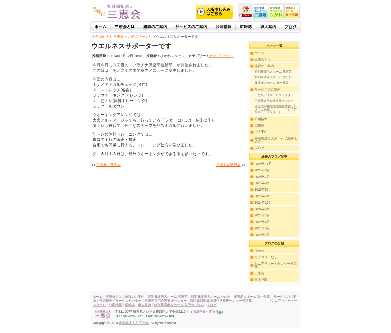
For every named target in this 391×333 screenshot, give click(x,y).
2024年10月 (263, 202)
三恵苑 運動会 (108, 165)
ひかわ (259, 250)
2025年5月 (262, 189)
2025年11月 (263, 164)
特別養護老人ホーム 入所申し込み (276, 139)
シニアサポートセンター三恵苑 (275, 265)
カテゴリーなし (221, 56)
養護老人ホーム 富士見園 (271, 82)
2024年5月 (262, 228)
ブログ (259, 148)
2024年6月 (262, 222)
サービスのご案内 (267, 89)
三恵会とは (262, 59)
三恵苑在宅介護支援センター (274, 100)
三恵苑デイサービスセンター (274, 95)
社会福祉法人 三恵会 (107, 37)
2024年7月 (262, 215)
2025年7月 (262, 177)
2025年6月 (262, 183)
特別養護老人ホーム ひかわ (273, 77)
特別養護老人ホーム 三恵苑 (273, 71)
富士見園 (261, 279)
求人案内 (261, 132)
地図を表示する (207, 311)
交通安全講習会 (228, 165)
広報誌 (259, 125)
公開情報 (261, 119)
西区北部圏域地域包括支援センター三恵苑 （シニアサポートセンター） (276, 109)
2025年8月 (262, 170)
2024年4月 (262, 235)
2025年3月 (262, 196)
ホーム (259, 53)
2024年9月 (262, 209)
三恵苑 (259, 273)
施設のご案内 (264, 66)
